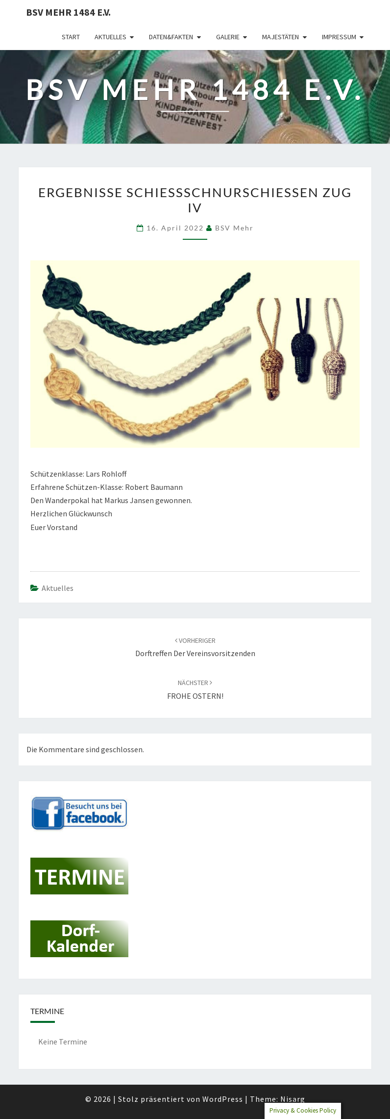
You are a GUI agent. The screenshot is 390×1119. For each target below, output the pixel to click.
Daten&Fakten (171, 36)
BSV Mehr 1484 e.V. (68, 12)
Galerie (228, 36)
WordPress (222, 1099)
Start (71, 36)
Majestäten (280, 36)
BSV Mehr (234, 228)
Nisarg (292, 1099)
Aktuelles (110, 36)
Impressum (339, 36)
